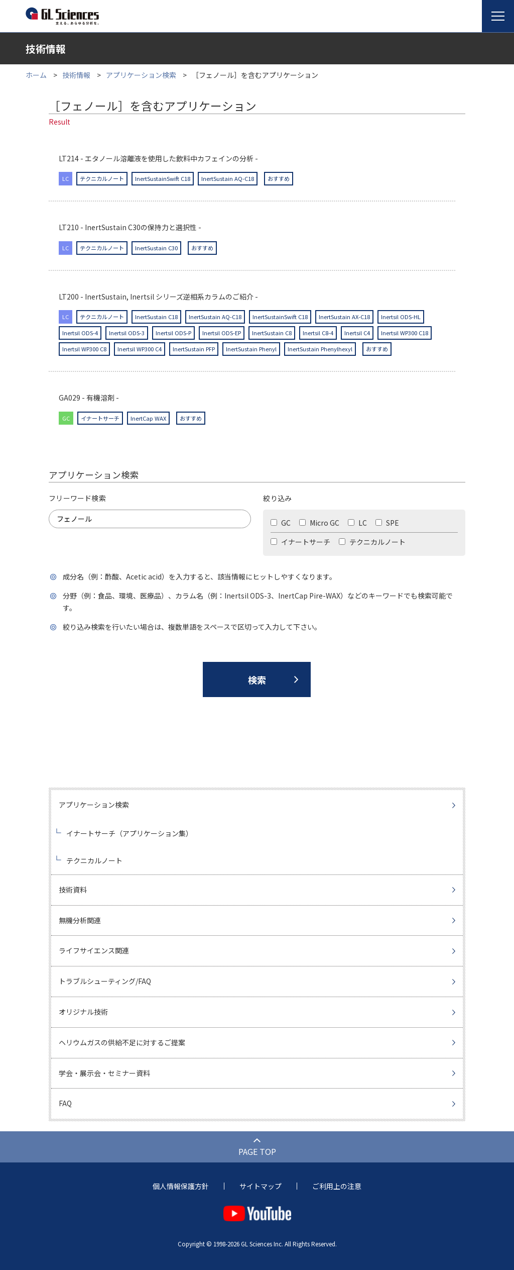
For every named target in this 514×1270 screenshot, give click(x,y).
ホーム (36, 75)
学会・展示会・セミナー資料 (104, 1073)
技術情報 (76, 75)
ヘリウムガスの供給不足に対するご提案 (122, 1042)
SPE (387, 523)
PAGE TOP (257, 1151)
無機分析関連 (80, 920)
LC (357, 523)
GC (281, 523)
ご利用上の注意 (336, 1186)
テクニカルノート (372, 542)
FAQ (65, 1103)
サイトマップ (260, 1186)
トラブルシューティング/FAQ (105, 981)
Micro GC (319, 523)
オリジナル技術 (83, 1012)
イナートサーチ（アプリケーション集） (129, 833)
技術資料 (73, 890)
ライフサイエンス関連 (94, 950)
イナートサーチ (300, 542)
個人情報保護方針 (181, 1186)
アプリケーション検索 (141, 75)
